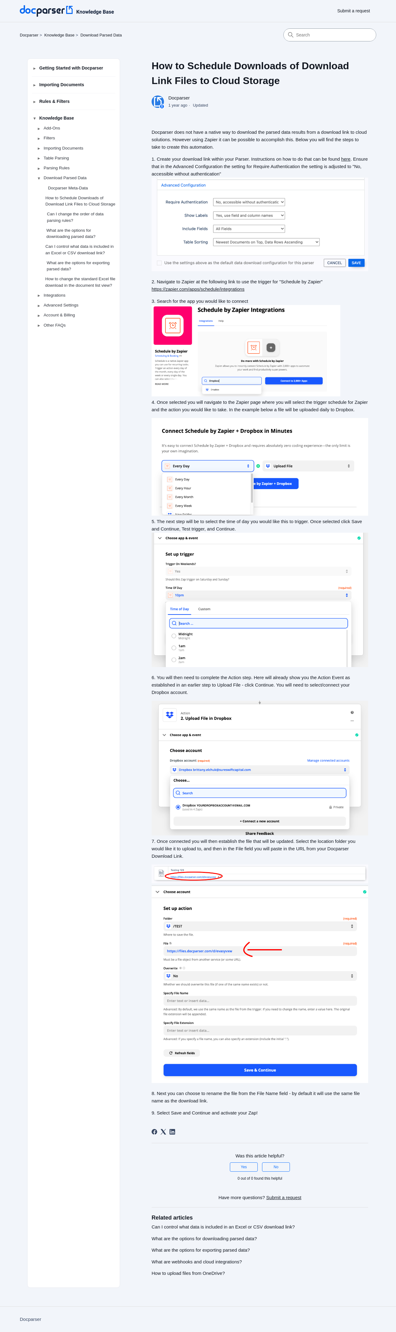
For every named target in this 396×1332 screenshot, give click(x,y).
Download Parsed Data (101, 35)
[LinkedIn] (172, 1132)
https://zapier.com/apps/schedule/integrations (198, 289)
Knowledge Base (59, 35)
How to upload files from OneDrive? (188, 1273)
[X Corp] (163, 1132)
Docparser (29, 35)
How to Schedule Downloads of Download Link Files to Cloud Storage (80, 201)
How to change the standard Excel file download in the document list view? (80, 282)
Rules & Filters (54, 101)
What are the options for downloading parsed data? (70, 233)
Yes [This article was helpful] (244, 1167)
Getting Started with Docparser (71, 68)
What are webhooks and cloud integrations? (197, 1261)
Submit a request (353, 10)
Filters (49, 138)
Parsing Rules (57, 168)
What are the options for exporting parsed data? (78, 265)
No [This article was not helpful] (276, 1167)
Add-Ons (52, 128)
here (346, 159)
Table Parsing (56, 158)
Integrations (55, 295)
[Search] (330, 35)
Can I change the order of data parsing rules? (75, 217)
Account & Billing (59, 315)
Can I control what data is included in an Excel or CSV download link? (79, 249)
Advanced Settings (61, 305)
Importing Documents (61, 84)
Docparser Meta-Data (68, 188)
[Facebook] (154, 1132)
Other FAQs (55, 325)
